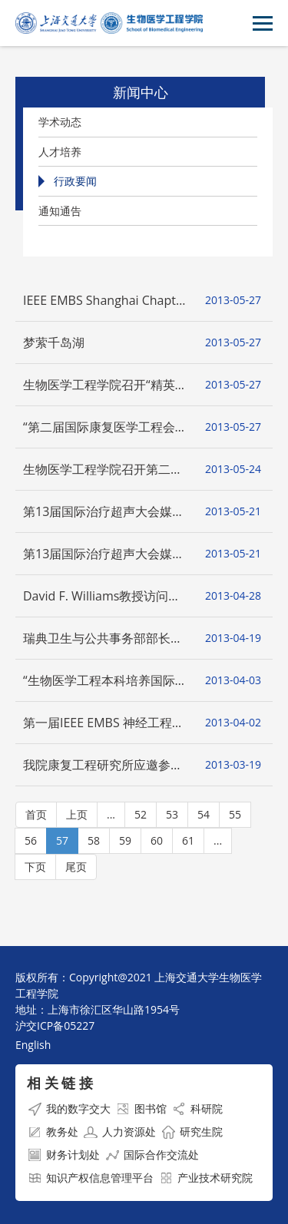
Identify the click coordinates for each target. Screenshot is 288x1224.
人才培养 (59, 151)
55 (235, 814)
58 (94, 840)
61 (188, 840)
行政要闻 (75, 181)
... (111, 814)
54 (203, 814)
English (33, 1044)
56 (31, 840)
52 (140, 814)
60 (157, 840)
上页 (77, 814)
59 (125, 840)
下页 (35, 866)
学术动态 (59, 121)
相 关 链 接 (60, 1083)
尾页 (76, 866)
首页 (36, 814)
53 (172, 814)
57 (62, 840)
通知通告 (59, 210)
